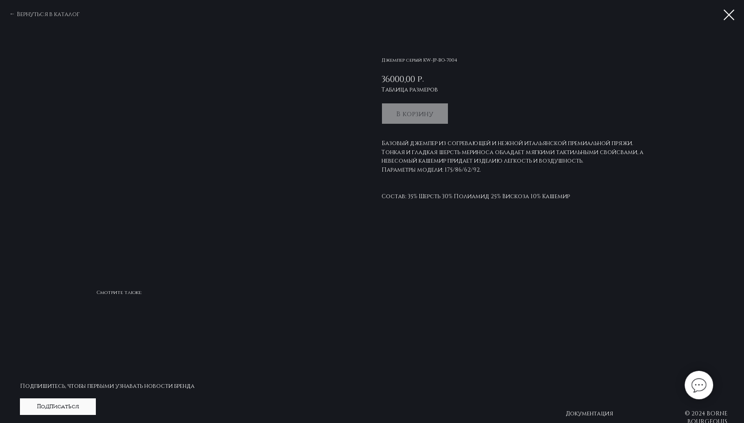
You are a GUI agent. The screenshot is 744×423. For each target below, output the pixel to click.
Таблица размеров (409, 89)
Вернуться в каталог (48, 13)
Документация (589, 413)
